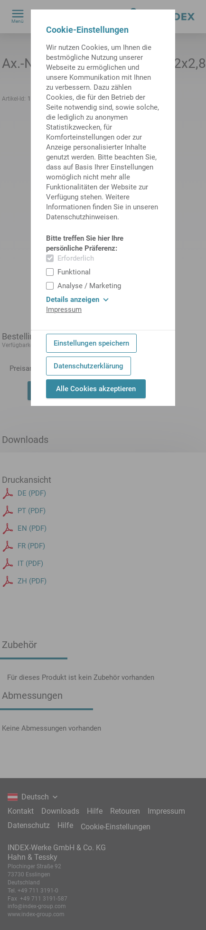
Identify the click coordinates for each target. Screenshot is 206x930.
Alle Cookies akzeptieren (96, 389)
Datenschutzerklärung (88, 366)
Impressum (64, 309)
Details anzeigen (77, 299)
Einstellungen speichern (91, 343)
